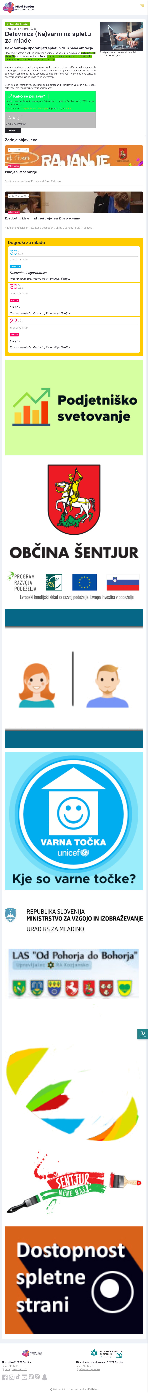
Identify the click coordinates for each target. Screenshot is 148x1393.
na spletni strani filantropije (34, 108)
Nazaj (12, 130)
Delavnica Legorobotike (28, 273)
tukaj (68, 108)
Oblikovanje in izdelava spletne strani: (75, 1389)
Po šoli (15, 307)
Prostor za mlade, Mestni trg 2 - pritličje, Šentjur (40, 278)
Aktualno (13, 166)
